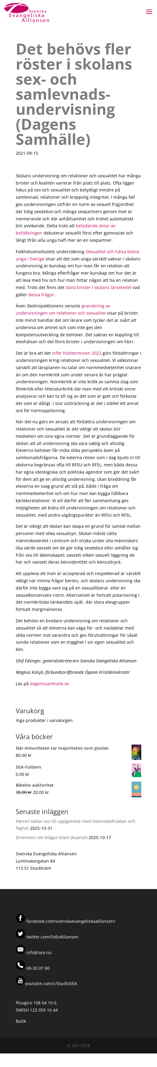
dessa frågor (41, 294)
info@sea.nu (38, 952)
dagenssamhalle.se (49, 683)
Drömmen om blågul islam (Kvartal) (51, 837)
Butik (21, 1021)
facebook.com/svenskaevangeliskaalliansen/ (70, 921)
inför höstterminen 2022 (76, 353)
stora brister (78, 287)
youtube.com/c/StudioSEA (46, 983)
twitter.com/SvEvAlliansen (52, 937)
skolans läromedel (112, 287)
